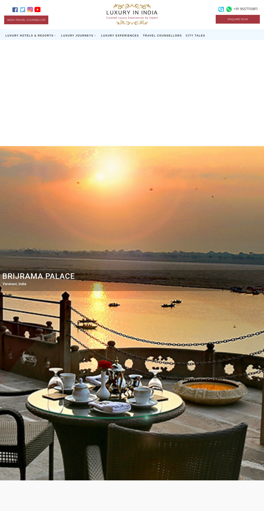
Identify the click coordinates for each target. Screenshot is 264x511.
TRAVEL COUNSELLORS (162, 35)
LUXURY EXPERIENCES (120, 35)
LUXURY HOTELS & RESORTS (29, 35)
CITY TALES (195, 35)
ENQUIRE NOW (238, 19)
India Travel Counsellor (26, 19)
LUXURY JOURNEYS (77, 35)
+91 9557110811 (246, 9)
